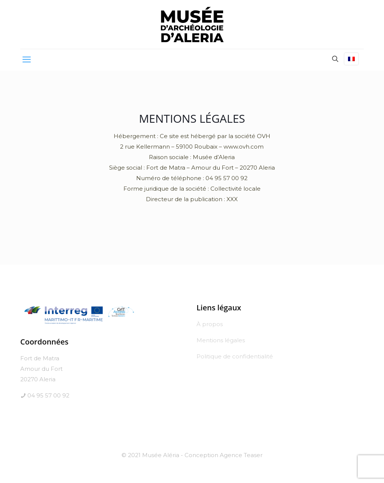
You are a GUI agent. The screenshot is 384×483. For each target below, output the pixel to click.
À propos (209, 324)
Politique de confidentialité (234, 356)
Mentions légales (220, 340)
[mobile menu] (26, 59)
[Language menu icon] (351, 59)
